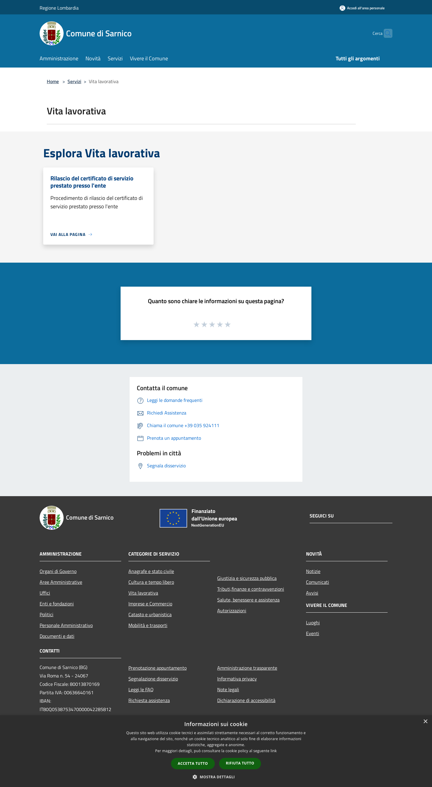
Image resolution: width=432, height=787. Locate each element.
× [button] (425, 721)
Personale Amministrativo (66, 625)
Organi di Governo (58, 571)
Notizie (313, 571)
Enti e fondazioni (57, 603)
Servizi (74, 81)
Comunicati (317, 582)
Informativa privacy (237, 678)
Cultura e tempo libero (151, 582)
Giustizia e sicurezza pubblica (247, 578)
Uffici (45, 592)
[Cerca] (385, 33)
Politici (46, 614)
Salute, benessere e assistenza (248, 599)
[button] (216, 777)
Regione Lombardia (59, 7)
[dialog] (216, 751)
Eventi (312, 633)
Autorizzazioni (231, 610)
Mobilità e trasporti (147, 625)
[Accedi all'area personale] (362, 8)
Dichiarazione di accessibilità (246, 700)
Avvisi (312, 592)
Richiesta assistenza (149, 700)
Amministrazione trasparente (247, 667)
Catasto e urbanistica (150, 614)
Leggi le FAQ (141, 689)
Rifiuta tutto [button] (240, 763)
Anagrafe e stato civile (151, 571)
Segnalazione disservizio (153, 678)
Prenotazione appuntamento (157, 667)
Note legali (228, 689)
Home (53, 81)
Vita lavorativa (143, 592)
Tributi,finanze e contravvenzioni (250, 589)
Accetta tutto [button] (193, 763)
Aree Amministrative (61, 582)
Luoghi (313, 622)
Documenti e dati (57, 636)
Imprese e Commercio (150, 603)
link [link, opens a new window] (274, 750)
